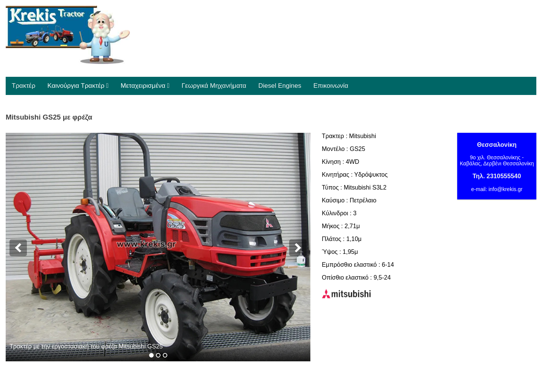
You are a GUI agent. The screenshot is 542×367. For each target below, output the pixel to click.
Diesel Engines (280, 85)
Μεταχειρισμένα (145, 85)
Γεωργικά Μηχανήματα (214, 85)
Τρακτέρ (23, 85)
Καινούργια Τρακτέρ (77, 85)
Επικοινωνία (330, 85)
